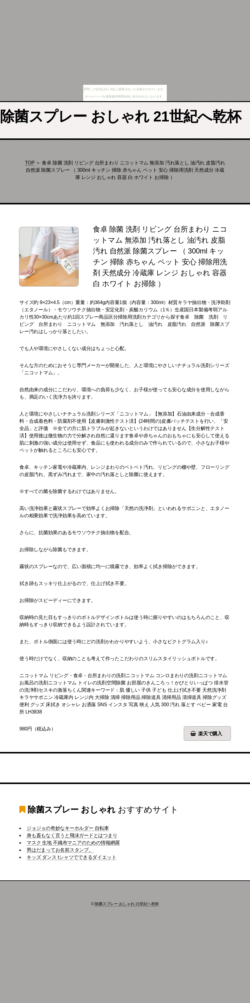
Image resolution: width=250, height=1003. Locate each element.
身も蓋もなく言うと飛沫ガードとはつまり (72, 835)
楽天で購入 (210, 733)
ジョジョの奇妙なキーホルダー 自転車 (68, 828)
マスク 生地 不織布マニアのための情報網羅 (73, 842)
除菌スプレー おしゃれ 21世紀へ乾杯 (120, 116)
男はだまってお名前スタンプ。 (60, 849)
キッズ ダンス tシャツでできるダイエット (71, 857)
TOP (30, 162)
